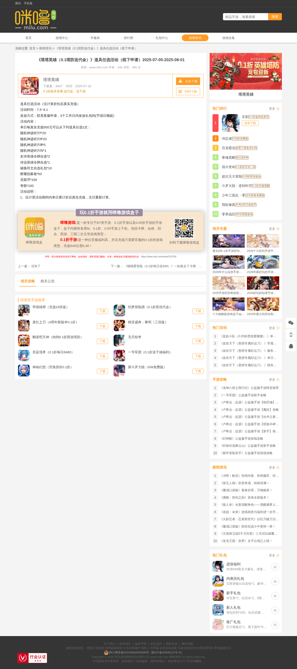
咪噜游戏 (175, 657)
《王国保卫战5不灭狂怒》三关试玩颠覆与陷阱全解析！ (258, 533)
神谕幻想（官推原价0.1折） (53, 367)
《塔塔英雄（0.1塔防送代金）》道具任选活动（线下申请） (96, 48)
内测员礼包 (235, 578)
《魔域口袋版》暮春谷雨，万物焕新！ (246, 490)
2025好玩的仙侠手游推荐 (263, 293)
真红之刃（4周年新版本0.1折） (55, 322)
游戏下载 (250, 123)
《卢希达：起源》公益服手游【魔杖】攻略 (249, 409)
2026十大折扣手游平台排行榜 (263, 251)
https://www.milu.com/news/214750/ (159, 256)
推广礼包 (233, 622)
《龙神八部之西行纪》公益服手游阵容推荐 (249, 388)
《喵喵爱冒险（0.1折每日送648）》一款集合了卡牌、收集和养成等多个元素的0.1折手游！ (187, 266)
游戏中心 (62, 38)
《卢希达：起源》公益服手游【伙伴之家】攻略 (252, 416)
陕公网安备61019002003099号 (129, 652)
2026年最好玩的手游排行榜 (263, 272)
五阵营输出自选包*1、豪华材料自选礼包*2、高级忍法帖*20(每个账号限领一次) (246, 583)
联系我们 (125, 643)
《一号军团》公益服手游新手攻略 (243, 395)
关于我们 (109, 643)
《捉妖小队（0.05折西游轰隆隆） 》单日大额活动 (254, 336)
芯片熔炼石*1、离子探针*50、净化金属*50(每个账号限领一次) (246, 627)
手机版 (28, 3)
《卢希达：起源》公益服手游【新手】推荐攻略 (252, 431)
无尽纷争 (134, 337)
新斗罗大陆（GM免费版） (147, 367)
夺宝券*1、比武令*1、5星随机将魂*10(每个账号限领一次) (246, 598)
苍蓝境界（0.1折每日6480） (53, 352)
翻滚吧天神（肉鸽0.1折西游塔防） (58, 337)
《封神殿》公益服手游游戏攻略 (241, 438)
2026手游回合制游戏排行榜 (229, 293)
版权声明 (140, 643)
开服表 (95, 38)
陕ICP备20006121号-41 (166, 652)
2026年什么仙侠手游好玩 (229, 272)
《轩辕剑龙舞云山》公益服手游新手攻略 (248, 445)
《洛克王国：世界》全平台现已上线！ (246, 541)
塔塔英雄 (51, 79)
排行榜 (128, 38)
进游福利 (233, 564)
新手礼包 (233, 593)
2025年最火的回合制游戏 (263, 314)
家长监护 (156, 643)
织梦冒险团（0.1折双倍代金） (150, 307)
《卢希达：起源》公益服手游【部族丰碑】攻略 (252, 424)
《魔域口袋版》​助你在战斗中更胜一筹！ (248, 526)
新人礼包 (233, 607)
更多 (272, 108)
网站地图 (187, 643)
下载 (102, 311)
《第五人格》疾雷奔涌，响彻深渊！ (244, 483)
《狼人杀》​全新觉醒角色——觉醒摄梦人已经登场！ (255, 504)
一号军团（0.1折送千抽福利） (150, 352)
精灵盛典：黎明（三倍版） (148, 322)
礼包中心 (162, 38)
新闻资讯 (195, 38)
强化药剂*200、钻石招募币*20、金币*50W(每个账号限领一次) (246, 612)
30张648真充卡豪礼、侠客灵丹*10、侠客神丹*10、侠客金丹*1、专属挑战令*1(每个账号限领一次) (246, 569)
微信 (18, 3)
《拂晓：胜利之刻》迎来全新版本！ (244, 497)
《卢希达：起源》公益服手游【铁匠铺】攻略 (251, 402)
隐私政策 (172, 643)
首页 (28, 38)
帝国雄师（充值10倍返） (51, 307)
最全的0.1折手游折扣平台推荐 (229, 251)
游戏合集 (228, 38)
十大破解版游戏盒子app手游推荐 (229, 314)
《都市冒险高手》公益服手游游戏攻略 (246, 453)
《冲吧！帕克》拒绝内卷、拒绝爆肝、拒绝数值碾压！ (257, 475)
